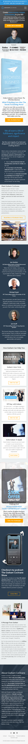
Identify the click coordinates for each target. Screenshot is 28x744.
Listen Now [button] (14, 594)
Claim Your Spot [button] (14, 383)
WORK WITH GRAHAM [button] (14, 26)
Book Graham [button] (14, 455)
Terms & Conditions (20, 736)
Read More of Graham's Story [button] (13, 218)
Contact (5, 736)
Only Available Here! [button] (14, 120)
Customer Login (14, 738)
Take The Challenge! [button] (14, 521)
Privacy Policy (11, 736)
